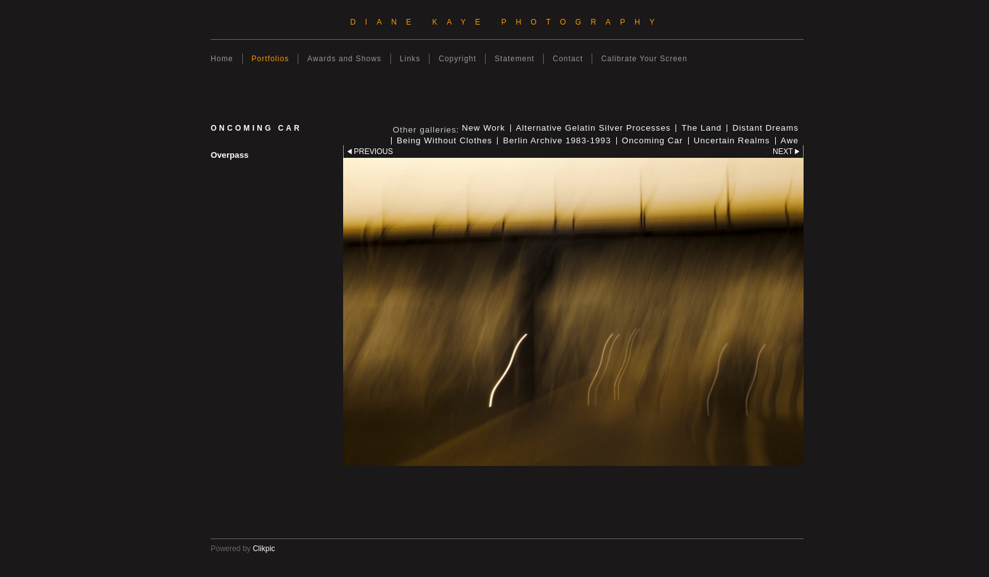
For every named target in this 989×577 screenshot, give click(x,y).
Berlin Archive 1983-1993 (557, 141)
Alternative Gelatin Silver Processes (593, 128)
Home (222, 58)
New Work (483, 128)
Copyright (457, 58)
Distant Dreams (765, 128)
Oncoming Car (652, 141)
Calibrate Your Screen (644, 58)
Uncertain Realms (732, 141)
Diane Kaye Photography (507, 22)
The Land (701, 128)
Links (410, 58)
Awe (790, 141)
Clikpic (264, 548)
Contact (568, 58)
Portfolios (271, 58)
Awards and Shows (344, 58)
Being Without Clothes (444, 141)
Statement (514, 58)
